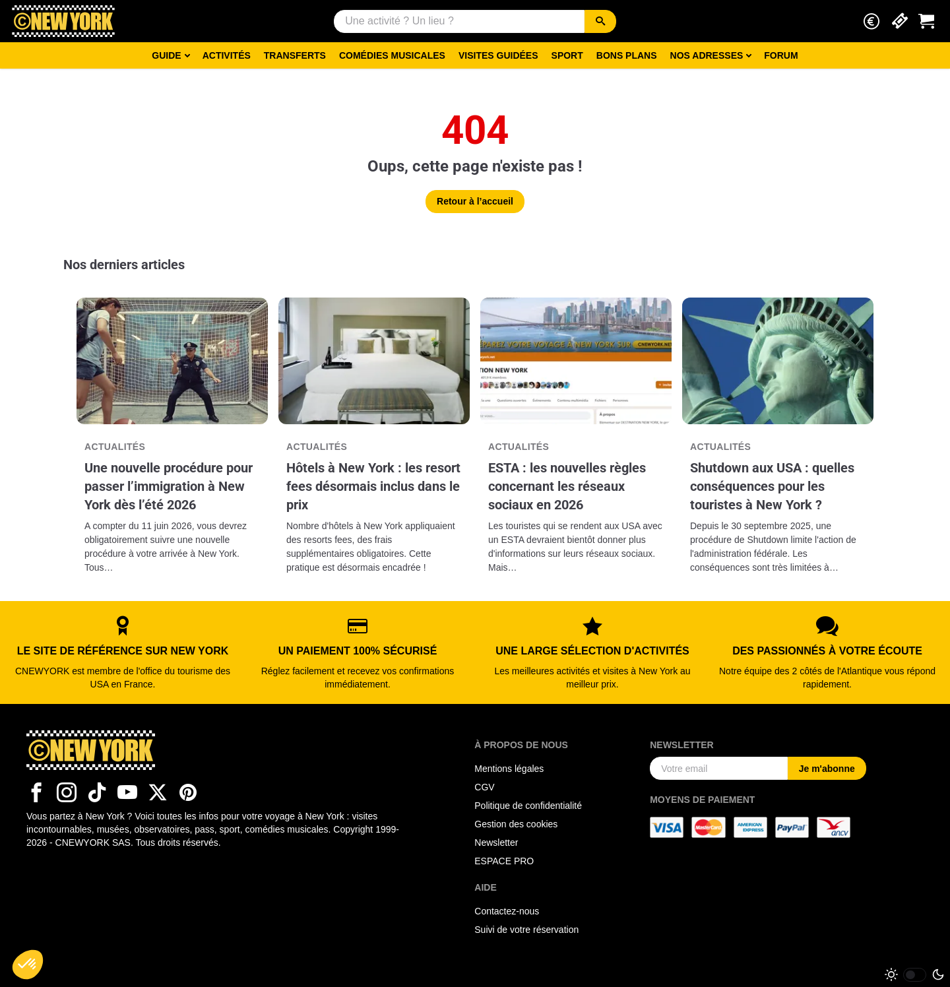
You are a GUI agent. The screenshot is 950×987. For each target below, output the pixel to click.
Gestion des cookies (515, 824)
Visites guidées (498, 55)
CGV (484, 787)
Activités (227, 55)
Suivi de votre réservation (526, 929)
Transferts (295, 55)
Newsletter (496, 842)
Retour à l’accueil (475, 201)
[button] (871, 21)
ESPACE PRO (504, 861)
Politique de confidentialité (528, 805)
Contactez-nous (506, 911)
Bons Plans (626, 55)
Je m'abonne (827, 768)
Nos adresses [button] (707, 55)
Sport (567, 55)
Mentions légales (509, 768)
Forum (781, 55)
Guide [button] (166, 55)
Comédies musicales (392, 55)
